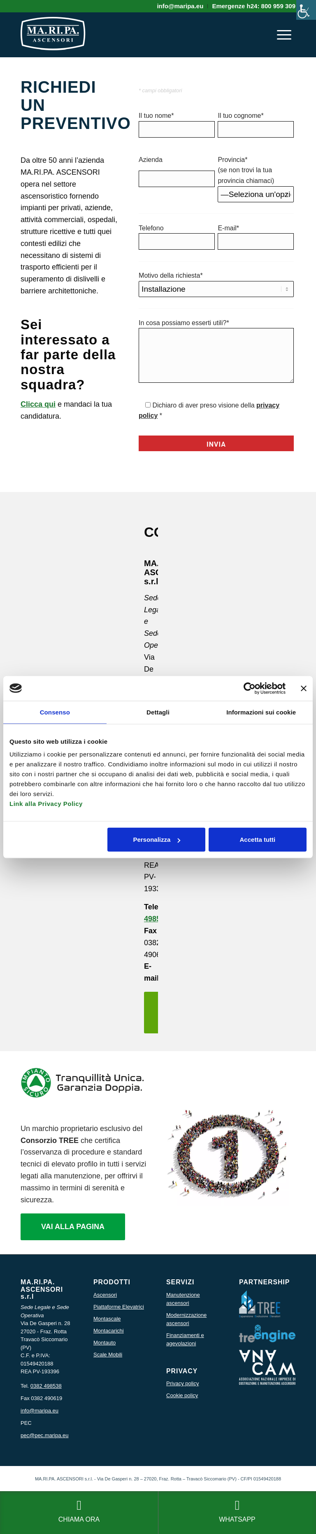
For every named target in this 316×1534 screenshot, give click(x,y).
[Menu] (284, 34)
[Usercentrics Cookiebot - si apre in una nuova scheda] (250, 688)
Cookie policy (182, 1395)
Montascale (107, 1319)
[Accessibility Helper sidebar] (306, 10)
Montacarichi (108, 1331)
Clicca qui (38, 404)
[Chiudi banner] (304, 688)
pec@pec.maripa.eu (45, 1435)
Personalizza (156, 839)
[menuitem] (180, 6)
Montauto (104, 1343)
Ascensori (105, 1295)
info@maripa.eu (39, 1411)
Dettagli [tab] (158, 711)
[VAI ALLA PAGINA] (73, 1227)
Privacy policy (182, 1383)
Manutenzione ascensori (183, 1299)
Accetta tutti (258, 839)
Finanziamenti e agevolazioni (185, 1339)
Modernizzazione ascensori (186, 1319)
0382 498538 (46, 1386)
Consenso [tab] (55, 711)
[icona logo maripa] (53, 38)
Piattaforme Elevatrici (118, 1307)
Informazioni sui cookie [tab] (261, 711)
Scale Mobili (107, 1354)
